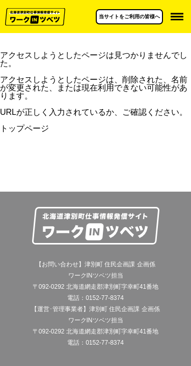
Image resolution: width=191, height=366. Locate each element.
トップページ (24, 128)
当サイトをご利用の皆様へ (129, 16)
